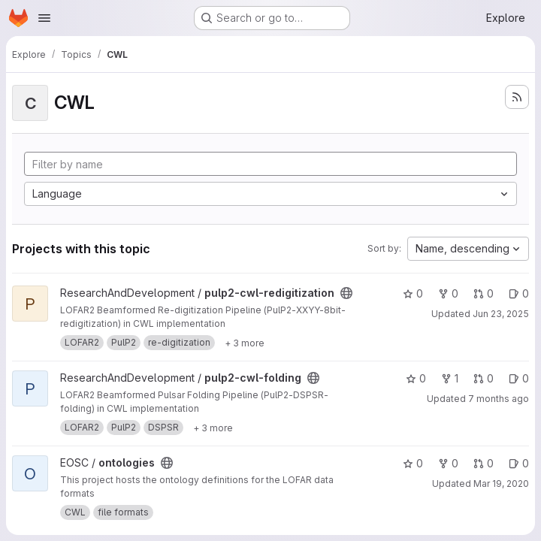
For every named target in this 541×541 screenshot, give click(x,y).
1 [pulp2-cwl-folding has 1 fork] (449, 378)
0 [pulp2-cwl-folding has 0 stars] (416, 378)
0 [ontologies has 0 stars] (413, 463)
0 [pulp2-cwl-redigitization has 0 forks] (448, 293)
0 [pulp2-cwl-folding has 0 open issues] (519, 378)
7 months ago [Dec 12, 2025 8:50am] (498, 398)
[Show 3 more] (244, 343)
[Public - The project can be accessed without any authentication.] (346, 293)
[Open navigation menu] (44, 18)
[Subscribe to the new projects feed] (517, 97)
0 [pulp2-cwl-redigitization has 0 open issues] (519, 293)
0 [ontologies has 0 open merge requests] (483, 463)
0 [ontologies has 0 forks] (448, 463)
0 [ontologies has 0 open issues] (519, 463)
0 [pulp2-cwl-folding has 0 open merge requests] (483, 378)
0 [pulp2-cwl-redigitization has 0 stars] (413, 293)
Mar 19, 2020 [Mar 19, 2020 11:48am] (501, 483)
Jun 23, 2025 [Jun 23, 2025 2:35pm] (501, 313)
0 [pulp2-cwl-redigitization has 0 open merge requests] (483, 293)
